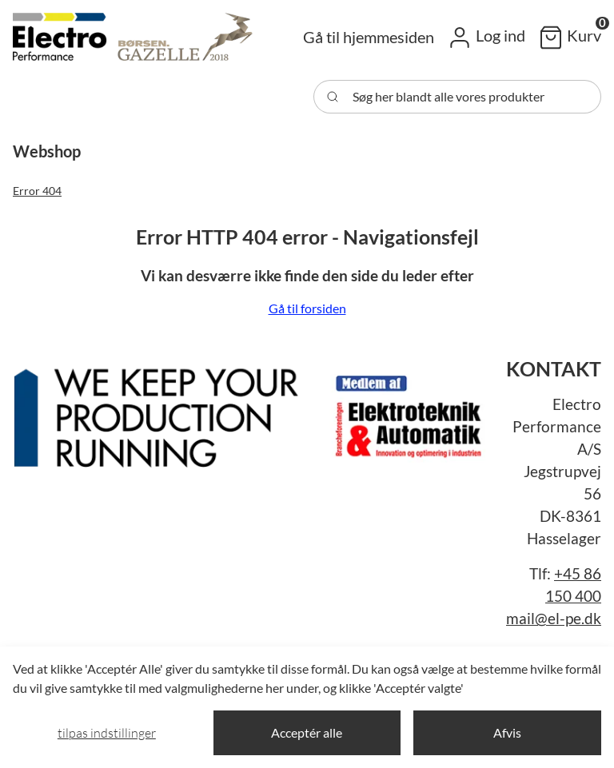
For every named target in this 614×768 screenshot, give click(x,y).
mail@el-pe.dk (553, 618)
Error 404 (37, 190)
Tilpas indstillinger (107, 733)
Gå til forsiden (307, 308)
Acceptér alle (306, 732)
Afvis (507, 732)
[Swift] (133, 37)
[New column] (252, 412)
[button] (486, 37)
